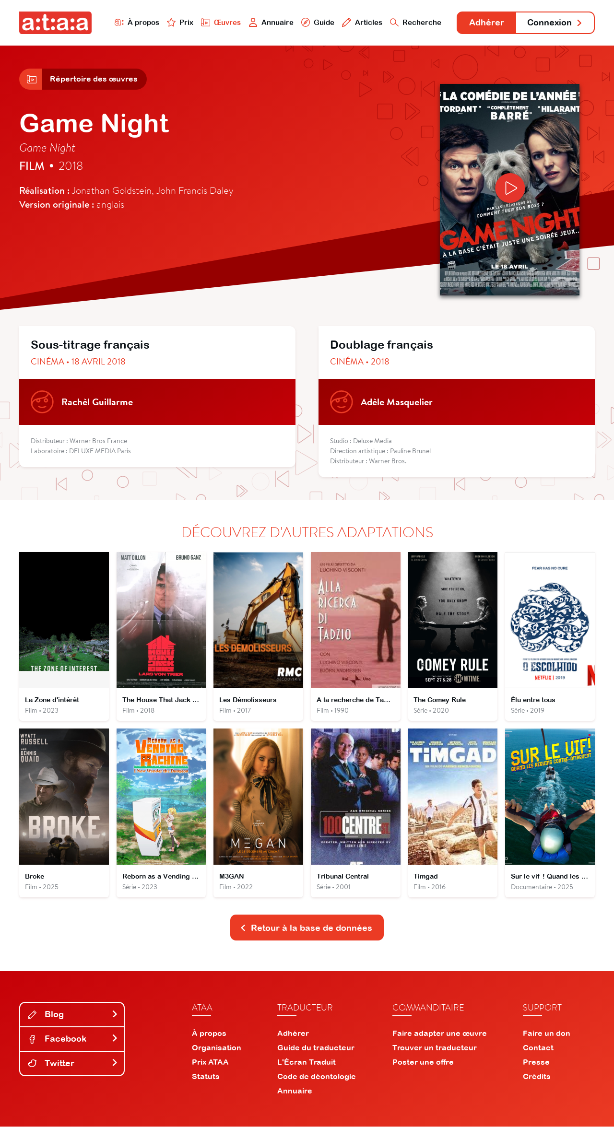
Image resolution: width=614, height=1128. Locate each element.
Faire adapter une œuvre (439, 1034)
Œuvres (219, 22)
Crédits (537, 1077)
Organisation (216, 1049)
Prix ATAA (210, 1063)
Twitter (73, 1065)
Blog (73, 1016)
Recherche (414, 22)
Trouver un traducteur (434, 1049)
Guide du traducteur (315, 1049)
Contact (538, 1049)
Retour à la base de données (306, 929)
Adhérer (485, 23)
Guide (316, 22)
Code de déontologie (316, 1077)
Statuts (206, 1077)
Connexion (555, 23)
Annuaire (269, 22)
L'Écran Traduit (306, 1063)
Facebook (73, 1040)
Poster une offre (423, 1063)
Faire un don (546, 1034)
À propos (135, 22)
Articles (361, 22)
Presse (536, 1063)
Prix (178, 22)
